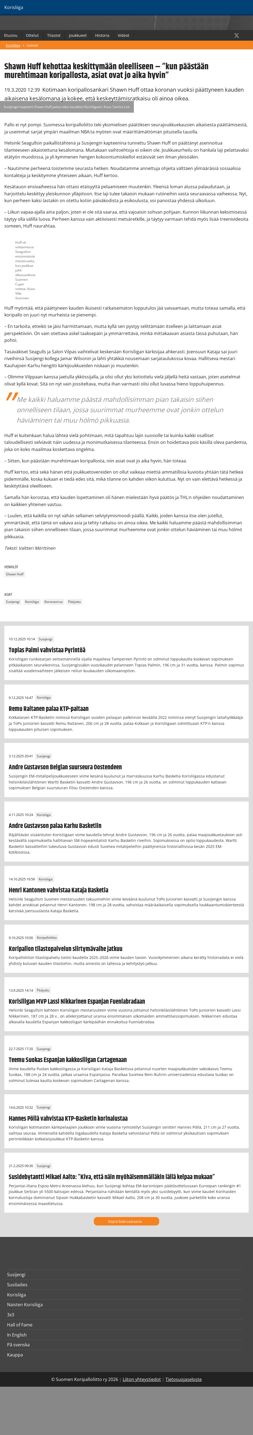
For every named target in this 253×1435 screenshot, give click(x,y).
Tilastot (54, 35)
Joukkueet (78, 35)
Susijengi (13, 601)
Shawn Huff (14, 574)
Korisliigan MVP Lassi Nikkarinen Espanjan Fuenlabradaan (77, 1002)
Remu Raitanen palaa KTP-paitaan (49, 709)
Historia (102, 35)
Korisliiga (13, 45)
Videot (123, 35)
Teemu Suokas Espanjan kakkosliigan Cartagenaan (68, 1060)
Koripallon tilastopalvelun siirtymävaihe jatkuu (65, 949)
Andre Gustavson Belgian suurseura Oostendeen (65, 767)
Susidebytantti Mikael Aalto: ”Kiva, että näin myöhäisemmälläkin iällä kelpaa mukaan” (112, 1177)
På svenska (18, 1345)
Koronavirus (53, 601)
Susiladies (17, 1285)
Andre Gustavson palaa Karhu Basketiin (55, 826)
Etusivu (10, 35)
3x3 (10, 1315)
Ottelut (32, 35)
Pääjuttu (74, 601)
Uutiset (32, 45)
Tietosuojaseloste (183, 1379)
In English (17, 1335)
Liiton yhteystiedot (142, 1379)
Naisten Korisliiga (25, 1305)
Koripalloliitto (47, 937)
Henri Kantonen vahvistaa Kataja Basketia (58, 890)
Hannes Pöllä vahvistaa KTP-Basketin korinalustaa (68, 1119)
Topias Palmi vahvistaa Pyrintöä (47, 650)
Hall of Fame (19, 1325)
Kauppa (15, 1355)
